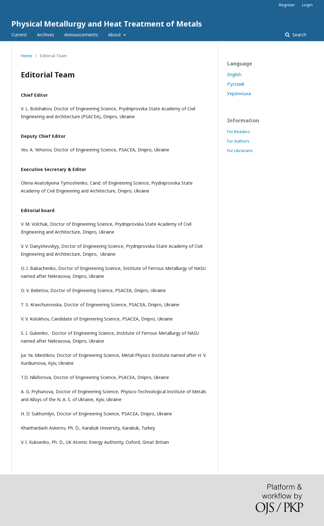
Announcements (81, 35)
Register (287, 5)
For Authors (238, 141)
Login (307, 5)
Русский (235, 84)
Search (298, 35)
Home (26, 55)
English (234, 74)
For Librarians (240, 150)
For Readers (238, 131)
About (115, 35)
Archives (45, 35)
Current (19, 35)
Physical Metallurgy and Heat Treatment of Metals (106, 23)
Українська (239, 93)
